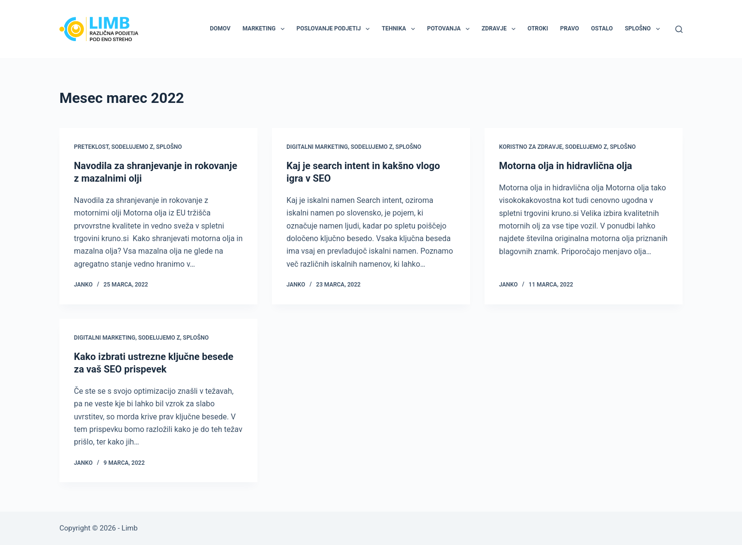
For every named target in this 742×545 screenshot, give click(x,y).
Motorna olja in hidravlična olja (565, 166)
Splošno (169, 146)
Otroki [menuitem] (538, 28)
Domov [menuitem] (220, 28)
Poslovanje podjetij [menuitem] (335, 29)
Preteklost (91, 146)
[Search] (679, 29)
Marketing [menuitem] (265, 29)
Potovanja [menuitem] (450, 29)
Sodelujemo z (132, 146)
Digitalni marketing (317, 146)
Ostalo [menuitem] (602, 28)
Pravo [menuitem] (569, 28)
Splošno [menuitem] (644, 29)
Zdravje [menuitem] (500, 29)
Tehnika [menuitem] (400, 29)
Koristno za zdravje (530, 146)
